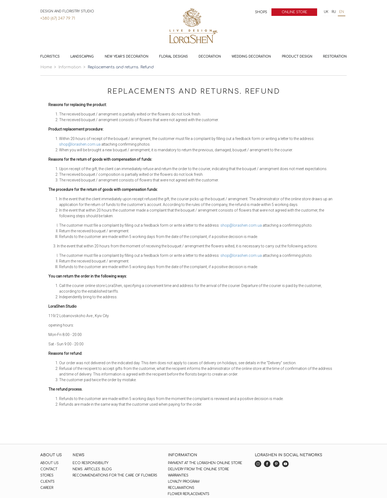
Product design (297, 56)
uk (326, 12)
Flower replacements (188, 494)
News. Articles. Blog (92, 469)
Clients (47, 481)
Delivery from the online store (198, 469)
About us (49, 463)
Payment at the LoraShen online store (205, 463)
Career (46, 488)
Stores (46, 475)
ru (334, 12)
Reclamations (181, 488)
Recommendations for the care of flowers (115, 475)
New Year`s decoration (126, 56)
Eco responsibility (90, 463)
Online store (294, 12)
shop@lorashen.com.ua (80, 144)
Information (69, 67)
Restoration (335, 56)
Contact (48, 469)
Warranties (178, 475)
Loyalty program (183, 481)
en (341, 12)
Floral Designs (173, 56)
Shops (261, 12)
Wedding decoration (251, 56)
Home (46, 67)
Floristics (50, 56)
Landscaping (82, 56)
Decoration (210, 56)
